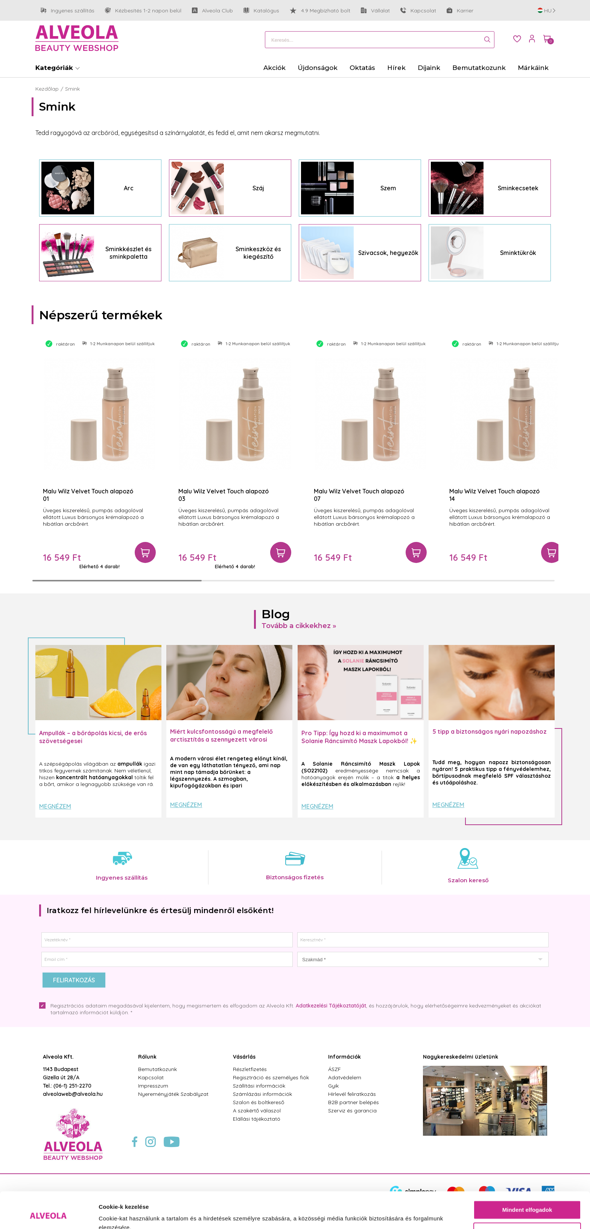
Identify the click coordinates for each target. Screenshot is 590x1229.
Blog (276, 614)
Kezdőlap (47, 88)
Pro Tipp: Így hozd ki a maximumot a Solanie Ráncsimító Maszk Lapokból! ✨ (359, 737)
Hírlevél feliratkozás (352, 1094)
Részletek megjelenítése (131, 1214)
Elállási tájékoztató (256, 1118)
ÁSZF (334, 1069)
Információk (344, 1056)
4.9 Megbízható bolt (320, 10)
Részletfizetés (250, 1069)
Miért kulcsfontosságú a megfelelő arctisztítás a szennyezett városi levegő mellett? (221, 739)
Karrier (460, 10)
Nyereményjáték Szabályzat (173, 1094)
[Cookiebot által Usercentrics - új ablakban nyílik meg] (49, 1214)
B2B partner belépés (353, 1102)
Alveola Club (212, 10)
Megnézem (55, 806)
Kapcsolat (418, 10)
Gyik (333, 1085)
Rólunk (147, 1056)
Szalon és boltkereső (258, 1102)
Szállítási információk (259, 1085)
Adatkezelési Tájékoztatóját (331, 1005)
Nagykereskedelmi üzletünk (460, 1056)
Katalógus (261, 10)
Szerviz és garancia (352, 1110)
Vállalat (375, 10)
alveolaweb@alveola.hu (73, 1094)
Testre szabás (527, 1197)
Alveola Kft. (58, 1056)
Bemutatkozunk (157, 1069)
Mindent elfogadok (527, 1176)
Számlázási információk (262, 1094)
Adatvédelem (344, 1077)
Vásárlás (244, 1056)
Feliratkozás (74, 980)
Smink (72, 88)
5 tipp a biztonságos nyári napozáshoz (489, 731)
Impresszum (153, 1085)
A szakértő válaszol (257, 1110)
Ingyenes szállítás (67, 10)
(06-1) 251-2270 (72, 1085)
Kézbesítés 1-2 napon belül (143, 10)
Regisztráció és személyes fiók (271, 1077)
